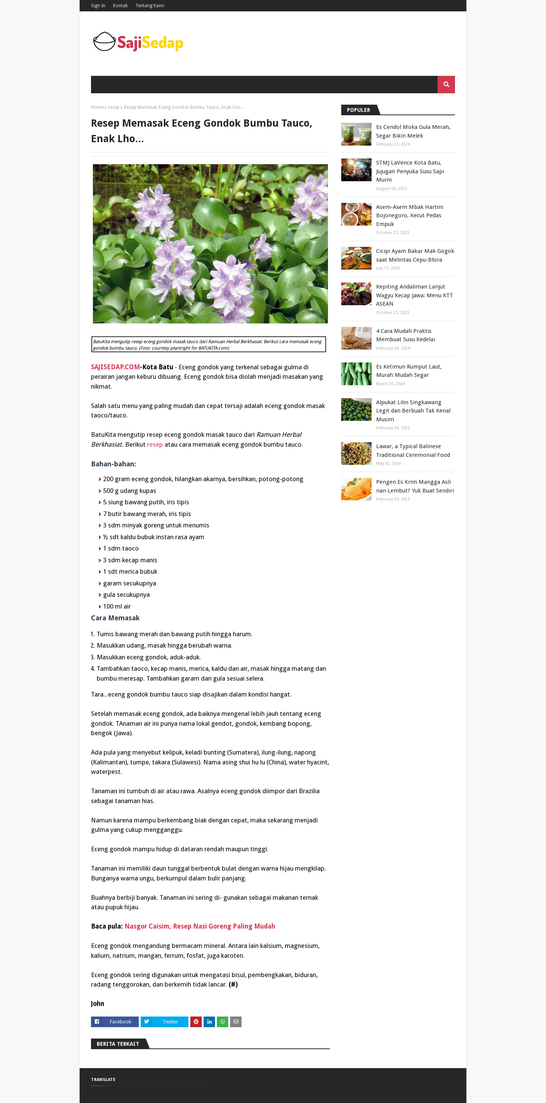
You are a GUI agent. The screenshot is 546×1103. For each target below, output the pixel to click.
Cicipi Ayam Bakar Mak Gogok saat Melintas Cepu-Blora (415, 255)
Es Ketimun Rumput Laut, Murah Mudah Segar (409, 371)
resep (113, 107)
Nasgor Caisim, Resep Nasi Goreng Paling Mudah (199, 926)
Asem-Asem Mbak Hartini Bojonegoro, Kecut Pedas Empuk (409, 216)
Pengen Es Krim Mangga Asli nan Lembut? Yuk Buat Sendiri (415, 486)
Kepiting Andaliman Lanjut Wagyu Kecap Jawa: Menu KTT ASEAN (414, 295)
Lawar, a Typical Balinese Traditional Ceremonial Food (413, 450)
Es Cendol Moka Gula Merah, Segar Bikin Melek (413, 131)
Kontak (120, 5)
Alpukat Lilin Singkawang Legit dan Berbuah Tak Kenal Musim (413, 411)
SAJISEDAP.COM (115, 367)
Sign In (98, 5)
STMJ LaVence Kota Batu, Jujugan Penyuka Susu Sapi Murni (410, 171)
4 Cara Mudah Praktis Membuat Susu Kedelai (405, 335)
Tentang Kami (149, 5)
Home (97, 107)
